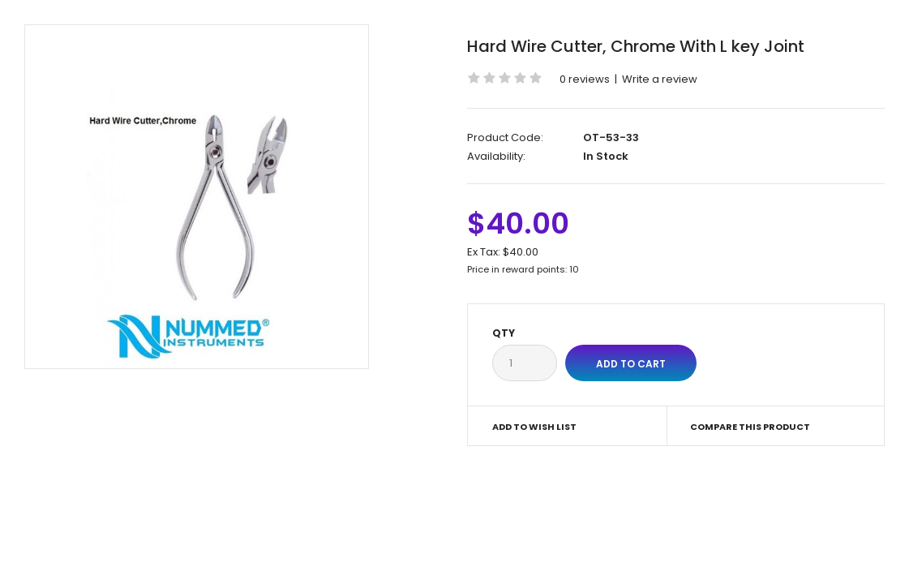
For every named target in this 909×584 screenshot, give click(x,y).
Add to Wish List (534, 426)
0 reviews (585, 79)
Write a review (659, 79)
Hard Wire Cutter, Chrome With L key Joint (635, 46)
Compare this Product (750, 426)
